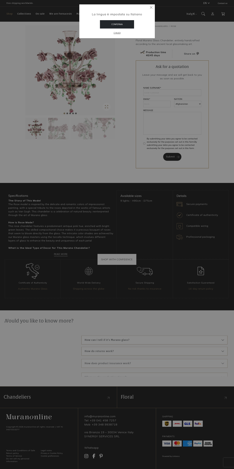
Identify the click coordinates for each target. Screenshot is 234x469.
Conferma (117, 24)
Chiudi (117, 33)
